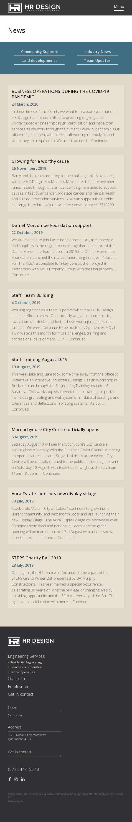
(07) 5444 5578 (23, 769)
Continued (99, 140)
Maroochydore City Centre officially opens (55, 429)
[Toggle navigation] (119, 8)
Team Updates (97, 60)
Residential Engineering (26, 662)
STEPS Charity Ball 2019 (36, 558)
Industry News (97, 51)
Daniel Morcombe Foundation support (52, 225)
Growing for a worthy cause (40, 161)
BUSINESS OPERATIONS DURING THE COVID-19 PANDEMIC (60, 94)
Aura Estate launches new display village (54, 494)
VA (21, 801)
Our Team (17, 678)
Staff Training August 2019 (40, 359)
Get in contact (20, 694)
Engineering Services (26, 656)
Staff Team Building (32, 295)
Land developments (39, 60)
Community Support (39, 51)
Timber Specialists (22, 672)
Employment (19, 686)
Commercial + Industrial (26, 667)
